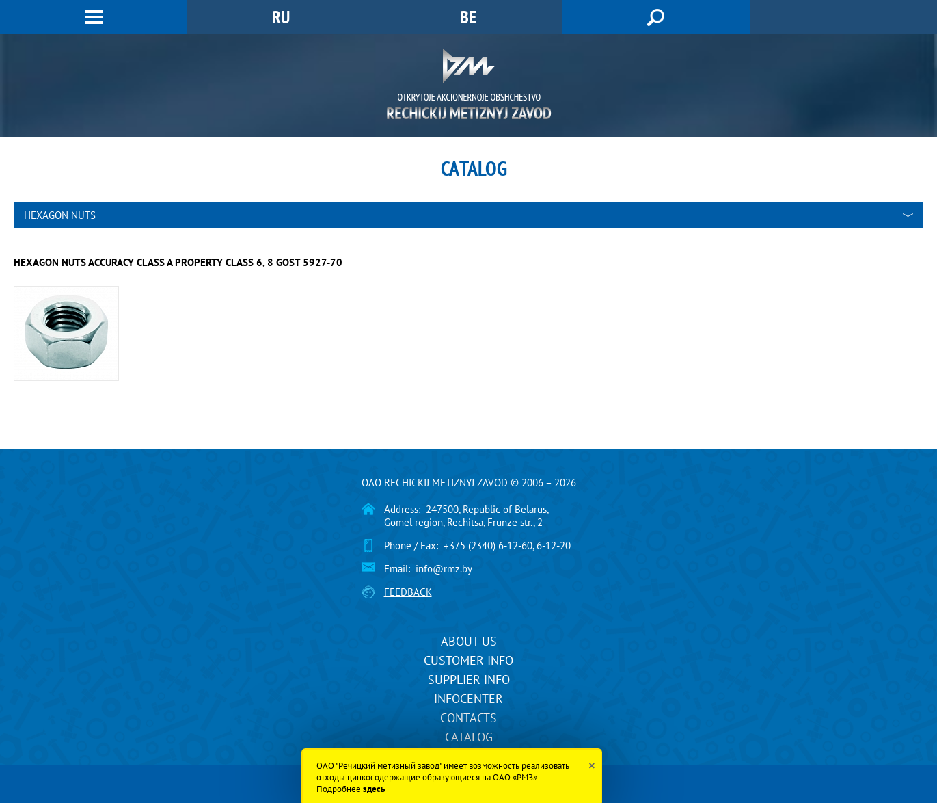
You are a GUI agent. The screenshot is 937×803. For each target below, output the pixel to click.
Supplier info (469, 679)
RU (281, 16)
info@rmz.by (444, 568)
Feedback (408, 591)
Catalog (469, 737)
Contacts (468, 718)
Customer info (468, 660)
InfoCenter (468, 699)
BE (468, 16)
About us (469, 641)
